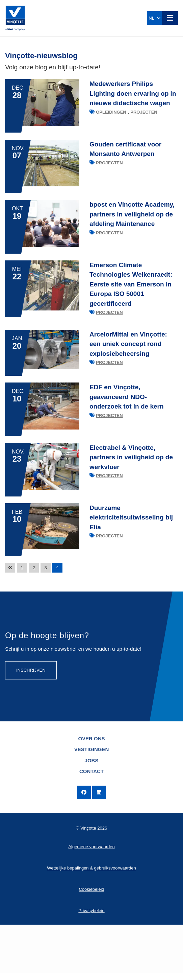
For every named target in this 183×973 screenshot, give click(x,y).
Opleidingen (111, 112)
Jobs (92, 809)
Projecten (143, 112)
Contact (91, 820)
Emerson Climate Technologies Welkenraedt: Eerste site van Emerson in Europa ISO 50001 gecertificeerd (130, 304)
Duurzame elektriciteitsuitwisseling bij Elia (131, 559)
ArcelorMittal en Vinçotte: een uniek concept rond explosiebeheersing (128, 365)
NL (154, 18)
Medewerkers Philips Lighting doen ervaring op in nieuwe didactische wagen (132, 93)
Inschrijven (31, 718)
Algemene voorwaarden (91, 895)
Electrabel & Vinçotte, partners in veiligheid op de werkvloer (131, 492)
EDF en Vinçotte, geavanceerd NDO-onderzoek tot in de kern (126, 425)
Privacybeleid (91, 959)
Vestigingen (91, 798)
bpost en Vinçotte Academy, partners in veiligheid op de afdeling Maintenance (132, 227)
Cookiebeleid (91, 937)
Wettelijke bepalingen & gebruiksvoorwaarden (91, 916)
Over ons (91, 787)
